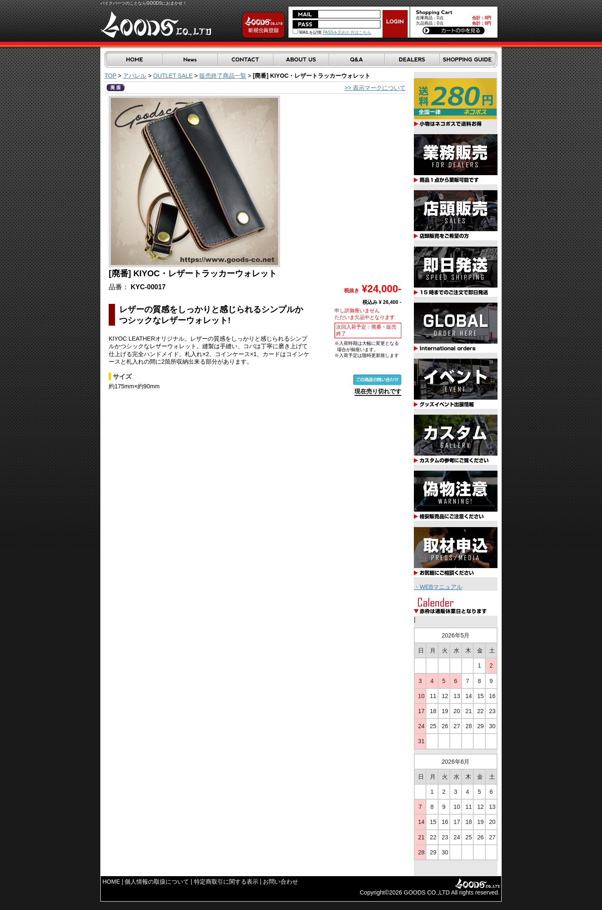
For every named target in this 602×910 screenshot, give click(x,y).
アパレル (134, 75)
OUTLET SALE (173, 75)
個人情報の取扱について (157, 881)
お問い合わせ (280, 881)
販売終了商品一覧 (222, 75)
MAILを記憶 (307, 32)
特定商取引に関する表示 (226, 881)
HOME (111, 881)
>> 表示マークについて (375, 87)
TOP (110, 75)
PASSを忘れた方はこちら (347, 32)
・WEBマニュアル (438, 587)
